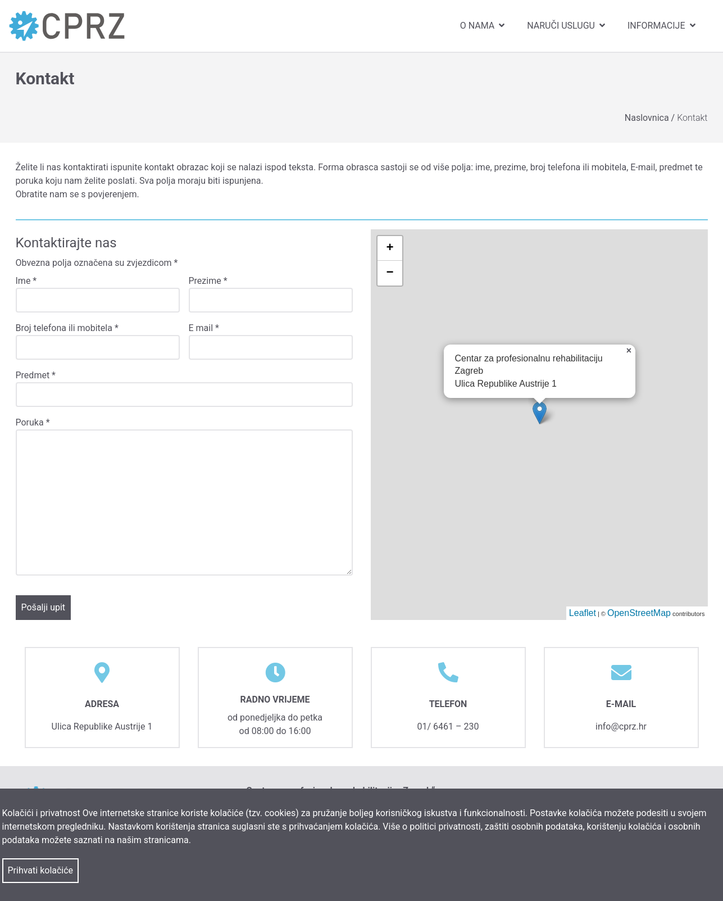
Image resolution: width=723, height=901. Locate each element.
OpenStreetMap (639, 613)
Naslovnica (648, 117)
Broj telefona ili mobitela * (67, 328)
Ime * (26, 280)
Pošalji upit (43, 607)
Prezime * (208, 280)
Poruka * (33, 422)
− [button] (389, 273)
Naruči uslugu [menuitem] (567, 25)
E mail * (204, 328)
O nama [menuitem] (483, 25)
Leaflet (582, 613)
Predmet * (36, 375)
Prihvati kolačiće (41, 870)
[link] (67, 25)
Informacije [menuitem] (662, 25)
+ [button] (389, 248)
